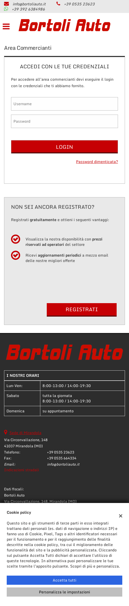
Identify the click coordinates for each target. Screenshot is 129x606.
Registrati (82, 309)
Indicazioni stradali (21, 470)
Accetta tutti (64, 580)
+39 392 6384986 (28, 9)
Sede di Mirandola (25, 433)
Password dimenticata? (97, 161)
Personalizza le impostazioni (64, 592)
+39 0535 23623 (79, 4)
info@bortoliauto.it (29, 4)
